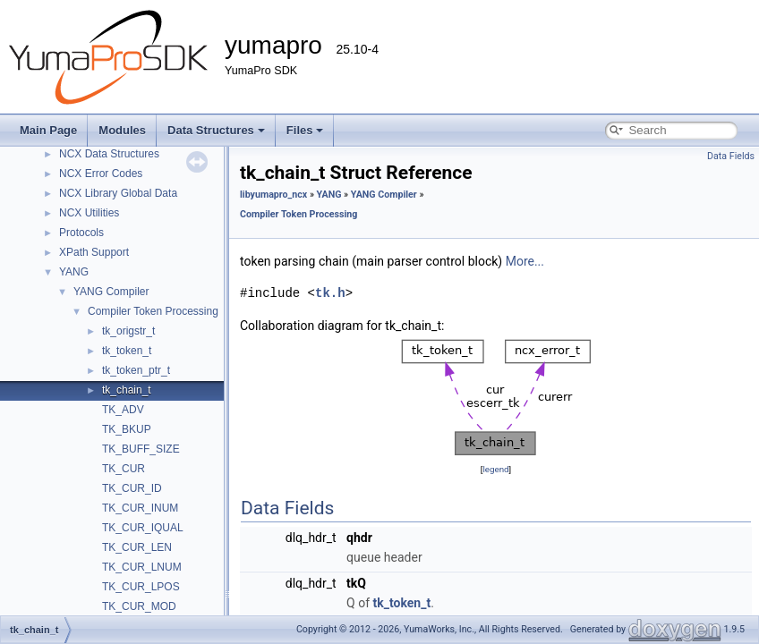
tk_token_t (126, 350)
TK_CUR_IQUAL (142, 527)
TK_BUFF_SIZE (141, 449)
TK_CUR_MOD (139, 606)
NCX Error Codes (100, 173)
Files (305, 130)
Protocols (81, 232)
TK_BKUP (126, 429)
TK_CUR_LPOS (141, 586)
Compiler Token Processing (153, 311)
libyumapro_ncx (273, 194)
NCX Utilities (89, 213)
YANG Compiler (111, 291)
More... (525, 261)
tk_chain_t (126, 390)
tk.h (330, 292)
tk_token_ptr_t (136, 370)
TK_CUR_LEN (137, 547)
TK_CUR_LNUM (142, 567)
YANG (74, 272)
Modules (122, 130)
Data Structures (216, 130)
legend (495, 469)
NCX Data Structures (109, 154)
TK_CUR (123, 468)
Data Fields (731, 156)
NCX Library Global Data (118, 193)
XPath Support (94, 252)
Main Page (48, 130)
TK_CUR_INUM (140, 508)
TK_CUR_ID (132, 488)
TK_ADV (123, 409)
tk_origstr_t (128, 331)
